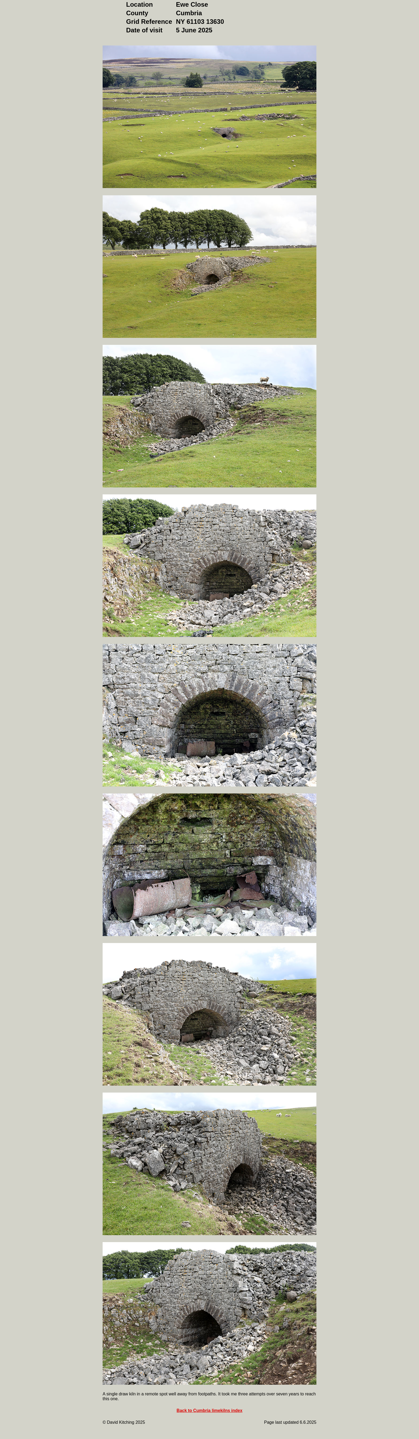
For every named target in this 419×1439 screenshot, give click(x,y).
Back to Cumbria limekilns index (209, 1410)
